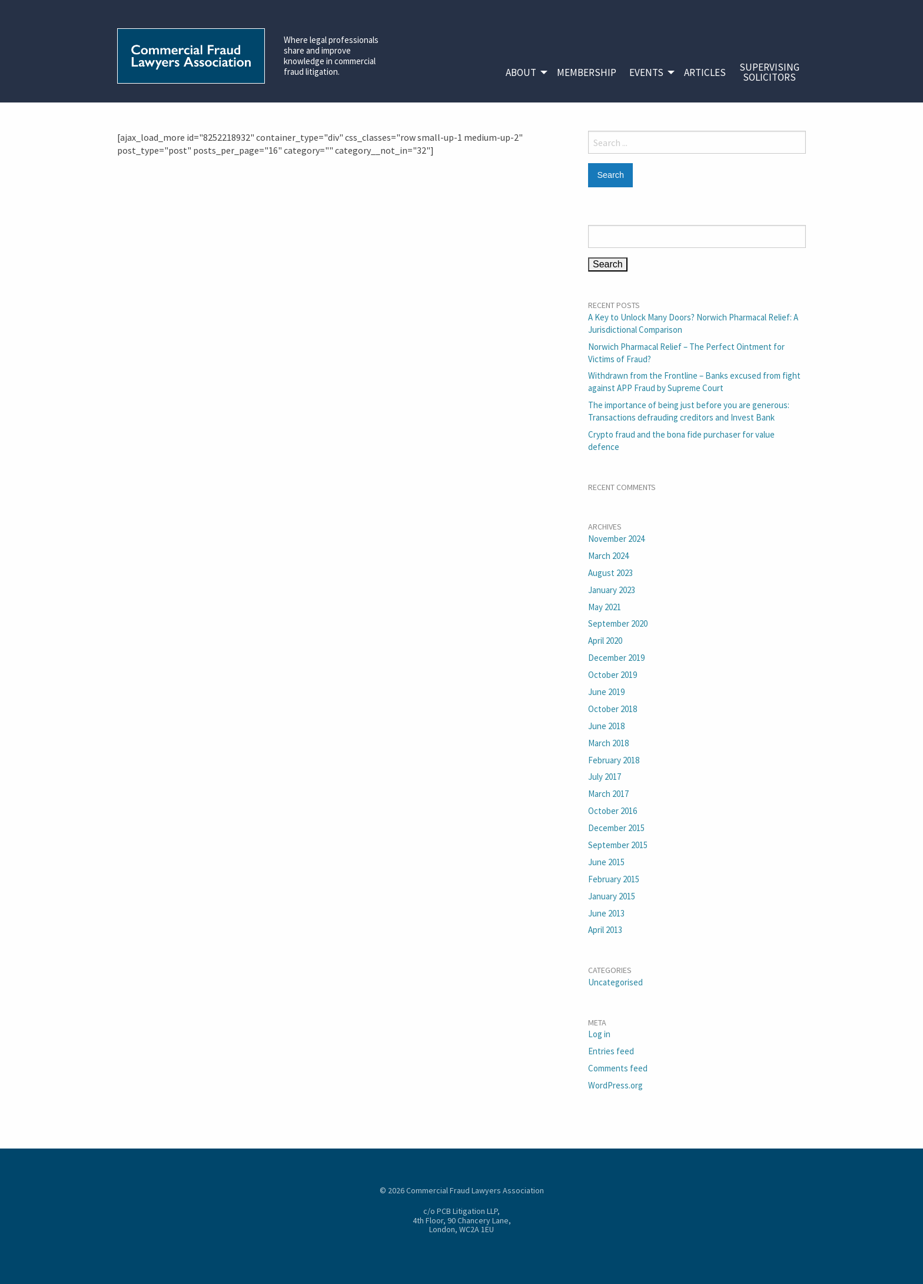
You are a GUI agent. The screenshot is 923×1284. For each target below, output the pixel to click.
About (521, 72)
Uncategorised (615, 982)
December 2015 (616, 827)
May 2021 (604, 607)
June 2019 (606, 691)
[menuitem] (524, 73)
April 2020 (605, 640)
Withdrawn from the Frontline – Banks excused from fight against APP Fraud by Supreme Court (694, 381)
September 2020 (618, 623)
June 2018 (606, 726)
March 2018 (608, 743)
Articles (705, 72)
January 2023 (611, 589)
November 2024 (616, 538)
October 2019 (612, 674)
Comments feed (618, 1068)
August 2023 (610, 572)
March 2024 (608, 555)
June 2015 (606, 862)
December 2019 (616, 657)
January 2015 (611, 896)
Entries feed (611, 1051)
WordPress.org (615, 1085)
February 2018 (613, 760)
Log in (599, 1034)
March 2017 (608, 793)
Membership (586, 72)
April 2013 (605, 929)
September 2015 (618, 845)
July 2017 (604, 776)
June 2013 (606, 913)
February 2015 (613, 879)
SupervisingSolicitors (769, 72)
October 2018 (612, 708)
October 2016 (612, 810)
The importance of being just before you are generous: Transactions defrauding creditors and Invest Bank (688, 411)
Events (646, 72)
